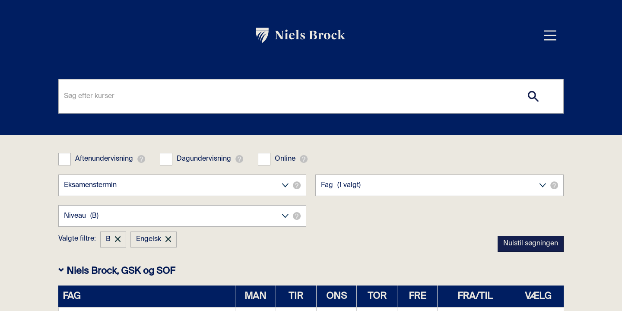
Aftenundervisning (104, 159)
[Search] (533, 96)
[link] (300, 35)
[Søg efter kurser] (311, 96)
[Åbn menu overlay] (550, 35)
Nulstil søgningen (530, 243)
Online (285, 159)
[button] (141, 159)
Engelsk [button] (148, 239)
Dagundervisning (204, 159)
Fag (439, 185)
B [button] (108, 239)
